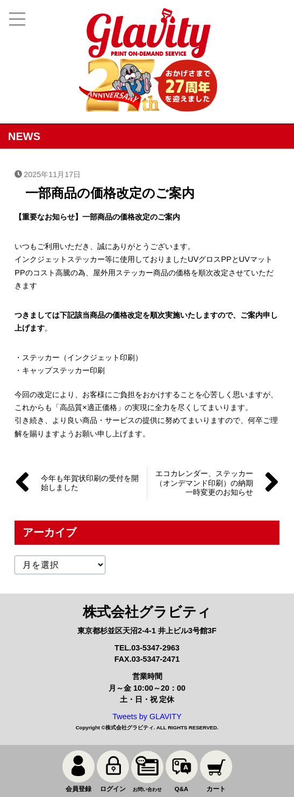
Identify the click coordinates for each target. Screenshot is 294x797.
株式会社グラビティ (129, 727)
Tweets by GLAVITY (147, 716)
